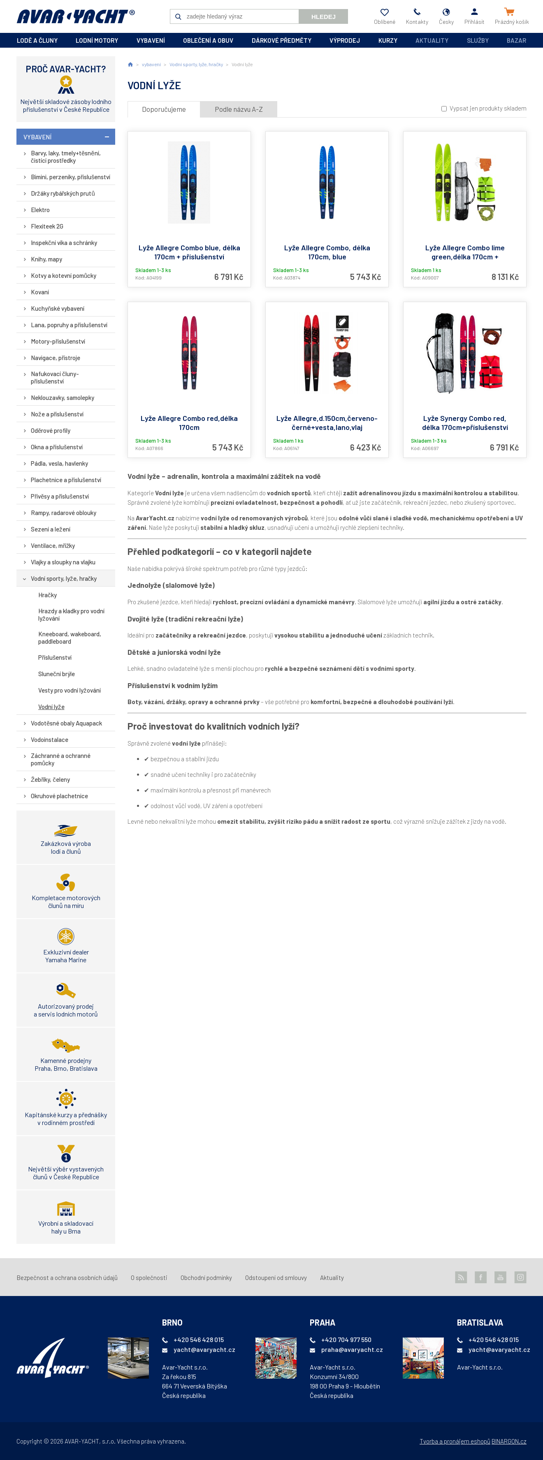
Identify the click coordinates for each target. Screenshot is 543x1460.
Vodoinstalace (49, 739)
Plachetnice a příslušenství (66, 479)
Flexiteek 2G (47, 226)
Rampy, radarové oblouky (63, 512)
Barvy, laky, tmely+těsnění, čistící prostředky (66, 156)
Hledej (323, 16)
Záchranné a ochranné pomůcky (60, 759)
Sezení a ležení (50, 529)
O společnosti (149, 1277)
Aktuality (431, 40)
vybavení (151, 40)
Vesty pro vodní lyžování (69, 690)
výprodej (345, 40)
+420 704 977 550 (346, 1339)
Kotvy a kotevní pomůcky (63, 275)
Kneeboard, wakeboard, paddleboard (69, 637)
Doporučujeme (164, 109)
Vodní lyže (51, 706)
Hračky (47, 594)
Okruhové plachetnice (59, 795)
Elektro (40, 209)
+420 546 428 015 (199, 1339)
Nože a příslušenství (57, 414)
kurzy (387, 40)
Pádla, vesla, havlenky (59, 463)
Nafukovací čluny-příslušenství (55, 377)
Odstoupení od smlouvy (276, 1277)
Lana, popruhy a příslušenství (69, 324)
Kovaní (40, 292)
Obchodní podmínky (206, 1277)
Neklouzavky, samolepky (62, 397)
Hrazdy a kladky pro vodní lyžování (71, 614)
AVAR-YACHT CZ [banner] (75, 16)
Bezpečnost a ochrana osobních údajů (67, 1277)
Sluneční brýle (56, 673)
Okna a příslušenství (57, 446)
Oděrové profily (50, 430)
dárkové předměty (281, 40)
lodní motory (97, 40)
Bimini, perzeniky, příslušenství (71, 176)
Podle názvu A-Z (239, 109)
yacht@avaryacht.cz (204, 1349)
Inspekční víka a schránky (64, 242)
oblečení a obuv (208, 40)
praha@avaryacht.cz (352, 1349)
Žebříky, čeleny (50, 779)
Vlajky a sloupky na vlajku (63, 562)
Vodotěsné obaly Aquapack (66, 723)
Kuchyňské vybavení (57, 308)
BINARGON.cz (509, 1441)
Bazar (516, 40)
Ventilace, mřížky (53, 545)
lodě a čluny (37, 40)
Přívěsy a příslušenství (60, 496)
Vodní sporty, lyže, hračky (64, 578)
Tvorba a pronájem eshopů (455, 1441)
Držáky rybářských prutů (63, 193)
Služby (478, 40)
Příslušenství (55, 657)
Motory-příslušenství (58, 341)
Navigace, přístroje (55, 357)
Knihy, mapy (46, 259)
